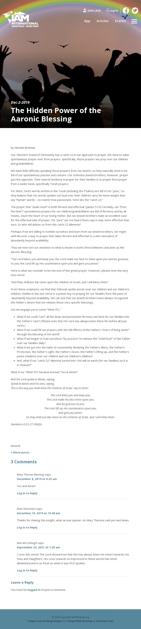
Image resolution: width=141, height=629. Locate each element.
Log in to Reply (27, 493)
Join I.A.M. (94, 10)
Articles (103, 21)
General (15, 445)
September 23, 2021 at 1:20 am (38, 547)
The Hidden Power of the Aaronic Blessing (56, 114)
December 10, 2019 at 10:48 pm (38, 513)
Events (120, 21)
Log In (113, 10)
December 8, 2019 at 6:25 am (37, 479)
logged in (34, 590)
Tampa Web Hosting (79, 621)
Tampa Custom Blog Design (45, 621)
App (87, 21)
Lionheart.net (104, 621)
